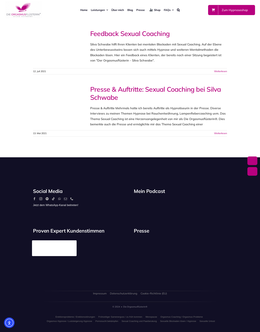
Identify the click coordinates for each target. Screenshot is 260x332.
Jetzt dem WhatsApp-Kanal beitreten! (55, 205)
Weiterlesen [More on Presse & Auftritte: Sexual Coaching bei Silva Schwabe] (220, 133)
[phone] (71, 198)
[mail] (65, 198)
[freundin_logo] (144, 266)
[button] (178, 10)
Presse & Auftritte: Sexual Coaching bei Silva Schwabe (155, 93)
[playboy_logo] (144, 245)
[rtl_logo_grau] (216, 246)
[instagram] (40, 198)
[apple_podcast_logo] (172, 202)
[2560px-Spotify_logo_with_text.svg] (148, 202)
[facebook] (34, 198)
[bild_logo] (192, 260)
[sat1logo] (168, 264)
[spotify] (47, 198)
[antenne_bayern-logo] (192, 242)
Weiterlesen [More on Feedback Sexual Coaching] (220, 71)
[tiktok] (53, 198)
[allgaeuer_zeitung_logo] (216, 268)
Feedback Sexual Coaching (130, 33)
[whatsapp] (59, 198)
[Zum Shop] (231, 10)
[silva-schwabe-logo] (23, 3)
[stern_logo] (168, 244)
